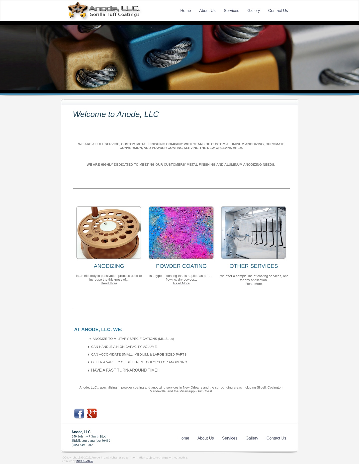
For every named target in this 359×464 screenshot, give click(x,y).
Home (185, 10)
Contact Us (278, 10)
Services (231, 10)
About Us (207, 10)
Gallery (253, 10)
